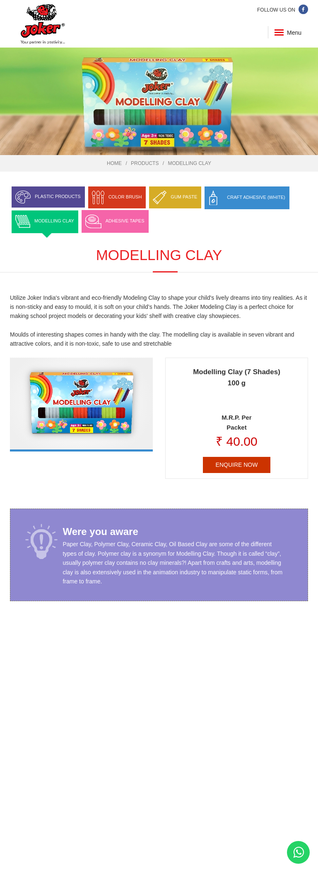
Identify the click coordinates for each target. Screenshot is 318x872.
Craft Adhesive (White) (256, 197)
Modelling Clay (189, 163)
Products (145, 163)
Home (114, 163)
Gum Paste (184, 196)
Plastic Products (58, 196)
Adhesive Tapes (125, 220)
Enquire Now (237, 464)
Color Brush (125, 196)
